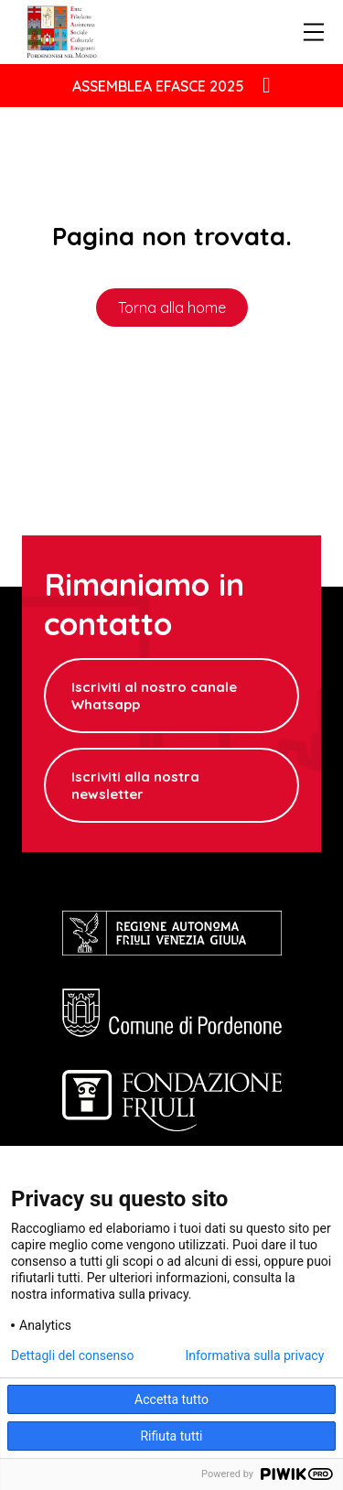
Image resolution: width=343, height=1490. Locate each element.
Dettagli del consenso (72, 1355)
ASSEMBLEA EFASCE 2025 (158, 86)
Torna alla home (172, 307)
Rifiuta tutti (171, 1436)
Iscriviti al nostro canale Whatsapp (154, 695)
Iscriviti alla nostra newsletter (135, 785)
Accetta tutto (171, 1399)
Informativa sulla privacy (254, 1355)
